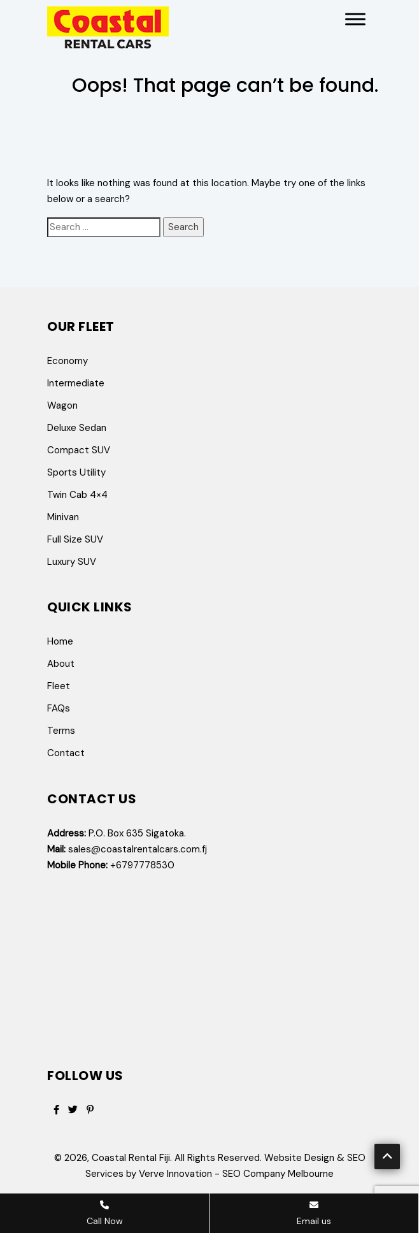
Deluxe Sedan (76, 427)
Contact (66, 753)
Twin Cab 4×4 (77, 494)
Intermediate (75, 383)
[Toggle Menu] (355, 19)
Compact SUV (78, 450)
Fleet (58, 686)
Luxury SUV (71, 561)
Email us (314, 1213)
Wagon (62, 405)
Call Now (105, 1213)
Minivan (63, 517)
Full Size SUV (75, 539)
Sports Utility (76, 472)
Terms (61, 730)
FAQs (58, 708)
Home (60, 641)
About (61, 663)
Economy (67, 360)
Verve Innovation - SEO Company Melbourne (236, 1173)
